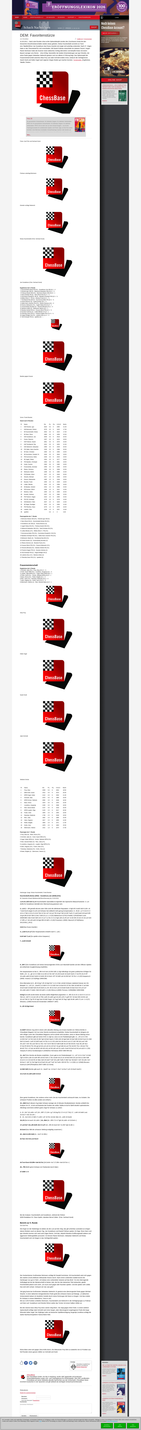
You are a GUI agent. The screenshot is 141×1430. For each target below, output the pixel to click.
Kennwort (24, 1398)
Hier (40, 1421)
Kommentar (23, 1402)
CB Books (61, 17)
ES (76, 28)
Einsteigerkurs (85, 17)
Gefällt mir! (80, 39)
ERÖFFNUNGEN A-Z (36, 17)
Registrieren (36, 1400)
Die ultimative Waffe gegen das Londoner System (114, 1366)
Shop (17, 17)
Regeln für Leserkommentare (28, 1393)
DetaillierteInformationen (107, 1425)
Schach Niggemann (81, 1367)
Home (25, 17)
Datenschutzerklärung (112, 1421)
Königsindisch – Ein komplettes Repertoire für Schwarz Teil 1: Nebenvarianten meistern (114, 86)
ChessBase (31, 1375)
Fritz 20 (29, 118)
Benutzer (24, 1396)
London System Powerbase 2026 (114, 1382)
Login (117, 17)
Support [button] (72, 17)
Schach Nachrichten (37, 27)
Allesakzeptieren (133, 1425)
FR (78, 28)
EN (74, 28)
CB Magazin (50, 17)
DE (72, 28)
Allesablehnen (120, 1425)
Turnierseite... (77, 60)
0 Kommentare (88, 39)
